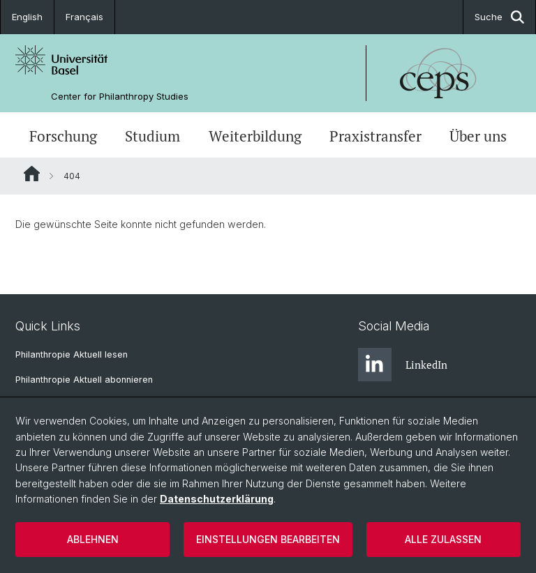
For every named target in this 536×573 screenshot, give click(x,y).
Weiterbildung (255, 136)
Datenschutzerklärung (217, 499)
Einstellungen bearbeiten (268, 539)
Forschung (63, 136)
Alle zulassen (443, 539)
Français (84, 16)
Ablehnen (93, 539)
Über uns (478, 136)
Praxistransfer (375, 136)
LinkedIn (402, 364)
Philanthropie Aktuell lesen (71, 354)
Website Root (32, 173)
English (27, 16)
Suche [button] (499, 17)
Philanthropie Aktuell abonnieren (84, 379)
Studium (152, 136)
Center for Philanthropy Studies (119, 96)
